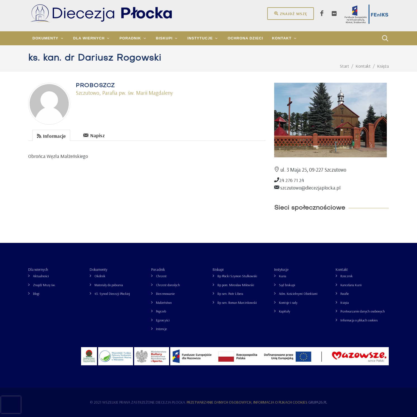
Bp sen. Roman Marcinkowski (237, 302)
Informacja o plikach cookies (359, 320)
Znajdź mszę (290, 13)
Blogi (36, 294)
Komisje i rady (288, 302)
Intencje (161, 329)
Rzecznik (346, 276)
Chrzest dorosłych (168, 285)
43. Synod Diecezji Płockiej (112, 294)
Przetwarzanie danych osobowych (362, 311)
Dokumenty (98, 269)
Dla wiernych (38, 269)
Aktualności (41, 276)
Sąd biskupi (287, 285)
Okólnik (99, 276)
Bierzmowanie (165, 294)
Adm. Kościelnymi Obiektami (298, 294)
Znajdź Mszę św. (44, 285)
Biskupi (218, 269)
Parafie (344, 294)
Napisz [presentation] (94, 135)
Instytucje (281, 269)
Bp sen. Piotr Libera (230, 294)
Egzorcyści (163, 320)
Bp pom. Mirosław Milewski (235, 285)
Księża (344, 302)
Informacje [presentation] (51, 135)
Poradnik (158, 269)
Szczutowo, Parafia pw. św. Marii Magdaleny (124, 92)
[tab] (51, 135)
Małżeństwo (164, 302)
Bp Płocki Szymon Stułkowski (237, 276)
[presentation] (74, 135)
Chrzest (161, 276)
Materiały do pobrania (108, 285)
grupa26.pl (317, 402)
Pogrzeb (161, 311)
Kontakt (342, 269)
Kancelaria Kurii (351, 285)
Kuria (282, 276)
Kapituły (284, 311)
